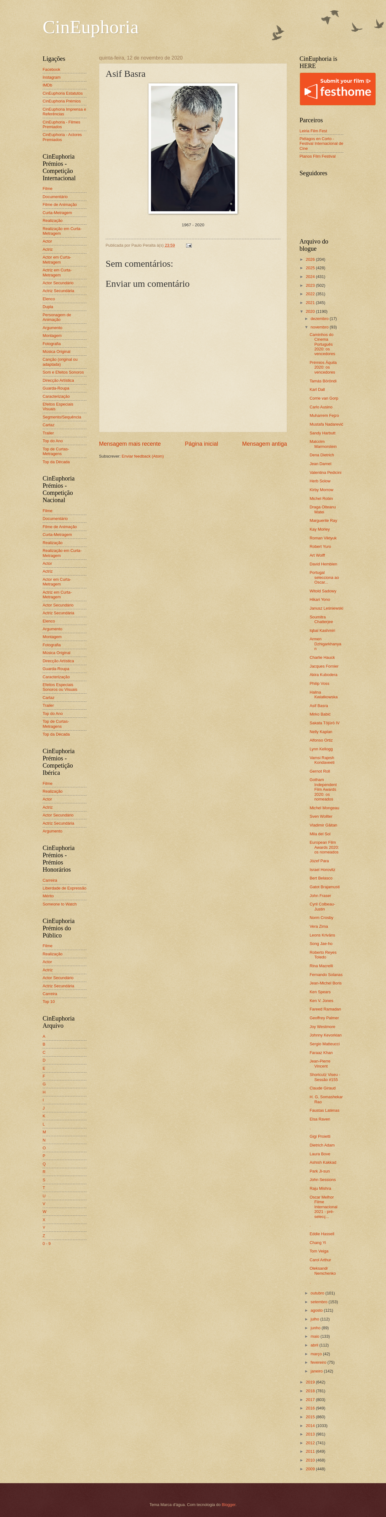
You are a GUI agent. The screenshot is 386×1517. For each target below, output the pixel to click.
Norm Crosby (321, 917)
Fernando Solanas (326, 974)
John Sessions (323, 1179)
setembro (319, 1301)
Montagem (52, 335)
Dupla (48, 306)
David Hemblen (323, 564)
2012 (311, 1443)
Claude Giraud (323, 1088)
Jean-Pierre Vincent (320, 1063)
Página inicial (201, 444)
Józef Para (319, 860)
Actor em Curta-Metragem (57, 259)
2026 (311, 259)
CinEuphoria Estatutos (63, 93)
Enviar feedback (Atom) (143, 456)
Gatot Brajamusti (325, 886)
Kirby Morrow (321, 489)
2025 (311, 267)
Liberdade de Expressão (64, 888)
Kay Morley (320, 529)
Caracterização (56, 396)
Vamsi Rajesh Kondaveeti (322, 760)
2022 (311, 293)
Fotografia (52, 343)
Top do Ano (53, 440)
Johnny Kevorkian (326, 1035)
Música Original (56, 351)
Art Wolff (317, 555)
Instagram (51, 77)
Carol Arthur (320, 1259)
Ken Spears (320, 991)
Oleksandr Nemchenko (323, 1270)
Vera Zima (319, 926)
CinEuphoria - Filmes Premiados (61, 124)
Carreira (50, 880)
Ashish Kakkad (323, 1162)
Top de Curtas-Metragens (56, 451)
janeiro (317, 1371)
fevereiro (318, 1362)
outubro (317, 1293)
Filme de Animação (60, 204)
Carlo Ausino (321, 407)
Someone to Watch (60, 904)
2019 (311, 1382)
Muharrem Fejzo (324, 415)
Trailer (48, 433)
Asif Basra (319, 705)
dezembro (320, 318)
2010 (311, 1460)
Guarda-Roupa (56, 388)
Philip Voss (319, 683)
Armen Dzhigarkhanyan (325, 644)
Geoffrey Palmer (324, 1018)
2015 (311, 1417)
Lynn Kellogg (321, 749)
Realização (53, 220)
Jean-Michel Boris (326, 983)
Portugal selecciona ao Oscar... (324, 577)
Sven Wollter (321, 816)
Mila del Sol (320, 834)
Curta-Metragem (57, 212)
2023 (311, 285)
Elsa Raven (320, 1119)
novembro (320, 327)
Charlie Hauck (322, 657)
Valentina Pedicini (325, 472)
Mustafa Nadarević (326, 424)
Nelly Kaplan (321, 731)
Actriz (48, 249)
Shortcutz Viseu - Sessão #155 (325, 1077)
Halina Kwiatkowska (323, 694)
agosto (317, 1310)
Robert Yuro (320, 546)
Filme (47, 188)
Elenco (49, 299)
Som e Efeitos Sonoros (63, 372)
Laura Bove (320, 1154)
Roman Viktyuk (323, 538)
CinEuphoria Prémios (62, 101)
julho (315, 1319)
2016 (311, 1408)
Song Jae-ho (321, 943)
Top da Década (56, 461)
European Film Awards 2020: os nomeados (324, 847)
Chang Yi (318, 1242)
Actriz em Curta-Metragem (57, 272)
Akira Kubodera (323, 674)
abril (314, 1345)
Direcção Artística (58, 380)
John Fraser (320, 895)
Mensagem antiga (264, 444)
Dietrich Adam (322, 1145)
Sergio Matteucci (325, 1044)
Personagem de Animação (57, 317)
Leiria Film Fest (313, 131)
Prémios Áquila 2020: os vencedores (323, 367)
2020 (311, 311)
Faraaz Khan (321, 1052)
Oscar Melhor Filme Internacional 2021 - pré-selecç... (323, 1207)
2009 (311, 1469)
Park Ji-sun (320, 1171)
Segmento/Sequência (62, 417)
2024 (311, 276)
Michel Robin (321, 498)
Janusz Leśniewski (326, 608)
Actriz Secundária (58, 290)
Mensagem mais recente (130, 444)
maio (315, 1336)
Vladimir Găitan (323, 825)
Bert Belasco (321, 878)
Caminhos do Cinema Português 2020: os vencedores (322, 344)
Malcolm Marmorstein (323, 444)
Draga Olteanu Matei (323, 509)
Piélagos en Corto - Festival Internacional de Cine (321, 143)
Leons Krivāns (322, 935)
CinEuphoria (91, 27)
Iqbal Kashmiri (322, 630)
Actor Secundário (58, 283)
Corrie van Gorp (324, 398)
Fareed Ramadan (325, 1009)
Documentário (55, 196)
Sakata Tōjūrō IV (325, 723)
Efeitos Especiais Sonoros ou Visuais (60, 687)
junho (315, 1327)
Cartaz (49, 425)
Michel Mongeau (324, 808)
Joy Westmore (322, 1026)
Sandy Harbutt (322, 433)
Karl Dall (317, 389)
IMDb (47, 85)
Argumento (52, 327)
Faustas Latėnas (324, 1110)
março (316, 1354)
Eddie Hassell (322, 1233)
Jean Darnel (320, 463)
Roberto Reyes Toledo (323, 954)
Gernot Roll (320, 771)
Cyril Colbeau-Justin (322, 906)
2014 (311, 1425)
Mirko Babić (320, 714)
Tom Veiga (319, 1251)
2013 (311, 1434)
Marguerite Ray (323, 520)
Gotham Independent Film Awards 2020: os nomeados (323, 789)
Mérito (48, 896)
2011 (311, 1451)
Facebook (51, 69)
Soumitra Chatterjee (321, 619)
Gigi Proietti (320, 1136)
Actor (47, 241)
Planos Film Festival (318, 156)
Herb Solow (320, 481)
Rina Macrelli (321, 965)
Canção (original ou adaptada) (60, 361)
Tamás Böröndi (323, 381)
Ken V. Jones (321, 1000)
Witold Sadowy (323, 591)
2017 (311, 1399)
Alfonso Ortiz (321, 740)
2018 (311, 1390)
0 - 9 (47, 1243)
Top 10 (49, 1001)
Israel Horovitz (322, 869)
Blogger (229, 1504)
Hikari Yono (320, 599)
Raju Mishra (320, 1188)
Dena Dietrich (322, 455)
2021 (311, 302)
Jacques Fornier (324, 666)
